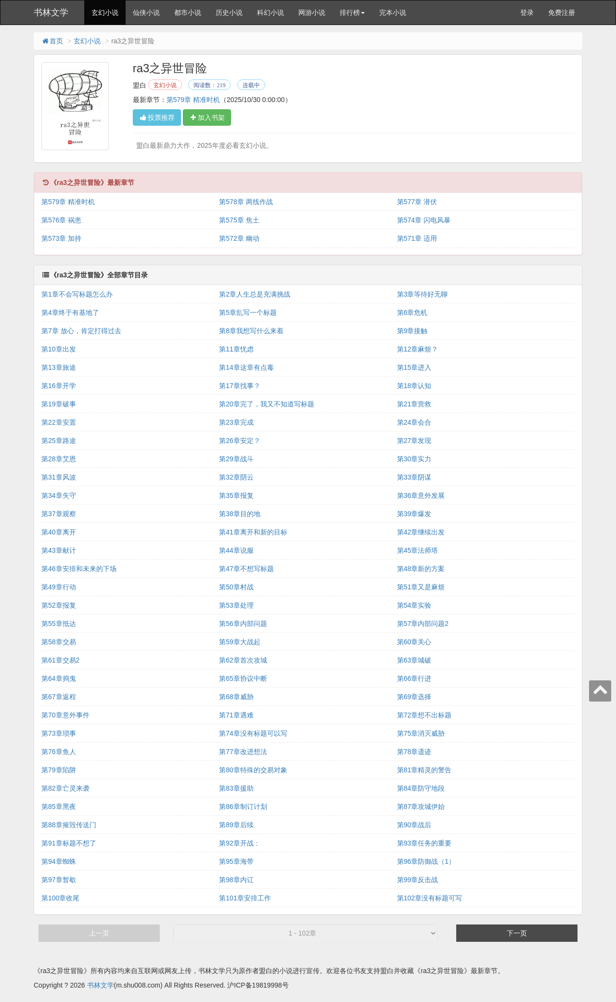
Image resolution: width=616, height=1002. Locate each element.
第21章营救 (414, 404)
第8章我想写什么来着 (251, 331)
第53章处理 (236, 605)
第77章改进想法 (243, 751)
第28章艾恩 (58, 459)
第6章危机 (412, 312)
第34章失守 (58, 495)
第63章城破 (414, 660)
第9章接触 (412, 331)
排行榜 (352, 12)
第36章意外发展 (421, 495)
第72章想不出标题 (424, 715)
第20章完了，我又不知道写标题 (266, 404)
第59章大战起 (239, 642)
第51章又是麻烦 (421, 587)
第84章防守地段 (421, 788)
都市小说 (187, 12)
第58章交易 (58, 642)
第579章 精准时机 (193, 100)
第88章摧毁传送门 (68, 825)
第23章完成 (236, 422)
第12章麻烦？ (417, 349)
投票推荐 (157, 117)
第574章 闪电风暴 (423, 220)
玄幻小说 (104, 12)
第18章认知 (414, 386)
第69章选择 (414, 697)
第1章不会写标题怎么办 (77, 294)
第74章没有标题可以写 (253, 733)
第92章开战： (239, 843)
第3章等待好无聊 (422, 294)
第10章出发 (58, 349)
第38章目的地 (239, 514)
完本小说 (392, 12)
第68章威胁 (236, 697)
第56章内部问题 (243, 623)
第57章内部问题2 (423, 623)
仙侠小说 (146, 12)
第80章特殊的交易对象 (253, 770)
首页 (52, 41)
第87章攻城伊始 (421, 806)
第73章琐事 (58, 733)
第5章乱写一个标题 (248, 312)
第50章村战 (236, 587)
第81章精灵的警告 (424, 770)
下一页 (517, 933)
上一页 (99, 933)
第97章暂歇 (58, 880)
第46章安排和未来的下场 (78, 569)
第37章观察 (58, 514)
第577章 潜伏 (417, 202)
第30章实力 (414, 459)
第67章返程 (58, 697)
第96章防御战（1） (426, 861)
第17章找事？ (239, 386)
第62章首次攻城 (243, 660)
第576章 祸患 (61, 220)
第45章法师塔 (417, 550)
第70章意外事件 (65, 715)
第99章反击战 (417, 880)
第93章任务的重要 (424, 843)
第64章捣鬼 (58, 678)
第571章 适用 (417, 238)
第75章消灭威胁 (421, 733)
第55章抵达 (58, 623)
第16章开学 (58, 386)
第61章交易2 (60, 660)
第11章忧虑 (236, 349)
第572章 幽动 (239, 238)
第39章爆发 (414, 514)
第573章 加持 (61, 238)
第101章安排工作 (244, 898)
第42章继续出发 (421, 532)
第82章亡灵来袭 (65, 788)
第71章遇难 (236, 715)
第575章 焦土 (239, 220)
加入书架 (207, 117)
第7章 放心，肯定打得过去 (81, 331)
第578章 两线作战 (245, 202)
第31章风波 (58, 477)
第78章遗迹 (414, 751)
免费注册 (561, 12)
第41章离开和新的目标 (253, 532)
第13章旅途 (58, 367)
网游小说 (311, 12)
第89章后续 (236, 825)
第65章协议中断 (243, 678)
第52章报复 (58, 605)
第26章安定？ (239, 440)
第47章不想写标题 (246, 569)
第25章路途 (58, 440)
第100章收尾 (60, 898)
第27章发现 (414, 440)
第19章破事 (58, 404)
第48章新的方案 (421, 569)
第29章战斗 (236, 459)
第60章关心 (414, 642)
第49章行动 (58, 587)
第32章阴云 (236, 477)
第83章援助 (236, 788)
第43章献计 (58, 550)
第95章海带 (236, 861)
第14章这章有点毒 (246, 367)
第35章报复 (236, 495)
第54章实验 (414, 605)
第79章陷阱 (58, 770)
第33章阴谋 (414, 477)
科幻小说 (270, 12)
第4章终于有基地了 (70, 312)
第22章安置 (58, 422)
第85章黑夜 (58, 806)
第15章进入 (414, 367)
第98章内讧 (236, 880)
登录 (527, 12)
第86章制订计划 (243, 806)
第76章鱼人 (58, 751)
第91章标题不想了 (68, 843)
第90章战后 (414, 825)
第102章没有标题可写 (429, 898)
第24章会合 (414, 422)
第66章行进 (414, 678)
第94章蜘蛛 (58, 861)
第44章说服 (236, 550)
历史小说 (229, 12)
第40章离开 (58, 532)
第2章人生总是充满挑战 (254, 294)
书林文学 (51, 12)
